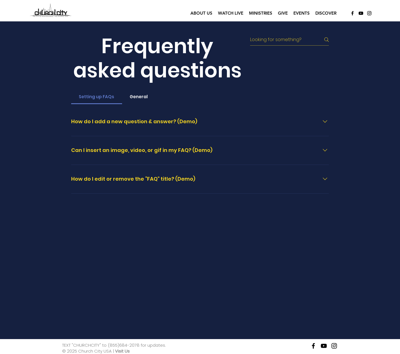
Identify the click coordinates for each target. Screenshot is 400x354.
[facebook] (313, 345)
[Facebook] (352, 13)
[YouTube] (361, 13)
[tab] (96, 96)
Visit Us (122, 351)
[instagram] (334, 345)
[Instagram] (369, 13)
